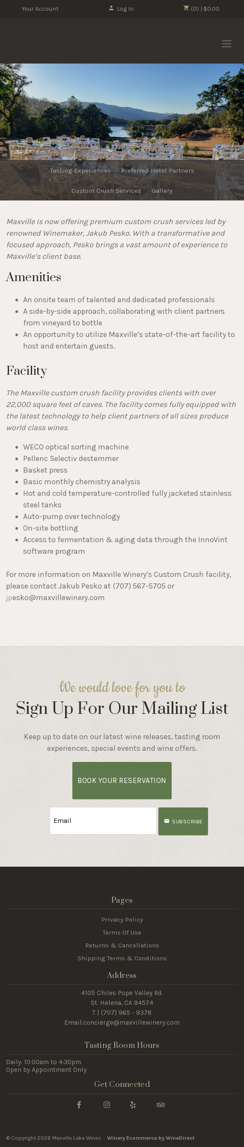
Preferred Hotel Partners (157, 170)
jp (9, 597)
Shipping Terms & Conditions (122, 958)
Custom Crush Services (106, 190)
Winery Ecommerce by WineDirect (151, 1138)
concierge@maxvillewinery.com (131, 1022)
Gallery (162, 190)
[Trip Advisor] (160, 1104)
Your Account (40, 8)
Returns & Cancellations (122, 945)
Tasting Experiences (80, 170)
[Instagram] (106, 1104)
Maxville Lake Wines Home (53, 41)
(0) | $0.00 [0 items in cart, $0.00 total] (201, 8)
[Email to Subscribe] (103, 821)
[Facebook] (78, 1104)
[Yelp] (133, 1104)
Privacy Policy (122, 919)
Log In (121, 8)
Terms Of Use (122, 932)
